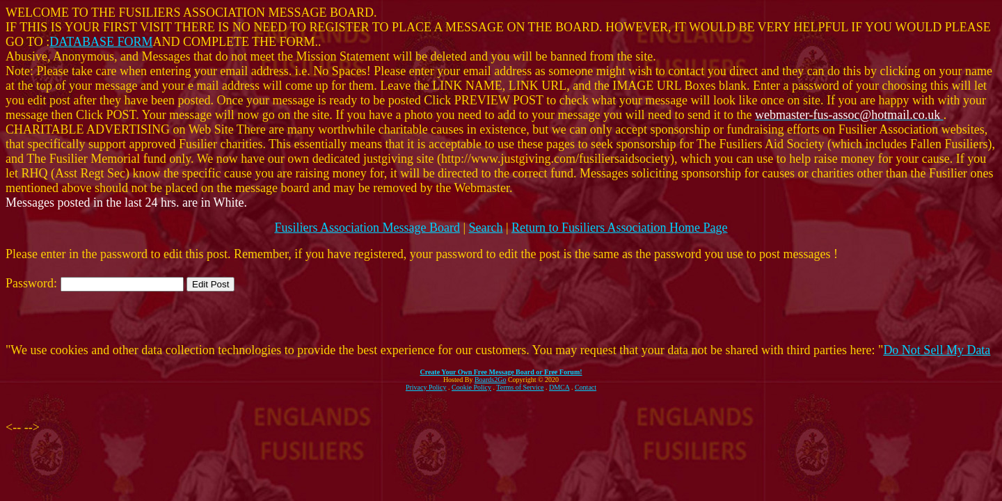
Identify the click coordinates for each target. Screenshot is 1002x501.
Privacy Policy (426, 387)
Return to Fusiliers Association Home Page (619, 227)
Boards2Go (491, 379)
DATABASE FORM (100, 42)
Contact (585, 387)
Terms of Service (519, 387)
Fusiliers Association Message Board (366, 227)
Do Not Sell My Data (936, 350)
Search (486, 227)
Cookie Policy (471, 387)
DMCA (559, 387)
